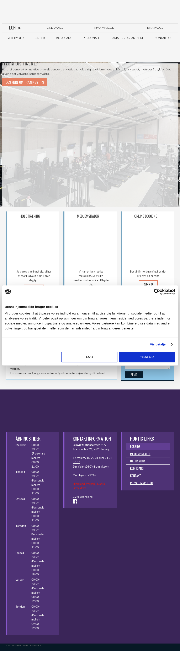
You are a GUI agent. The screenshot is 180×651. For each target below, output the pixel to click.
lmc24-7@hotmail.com (95, 466)
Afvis (89, 357)
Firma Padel (154, 27)
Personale (91, 37)
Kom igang (64, 37)
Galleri (40, 37)
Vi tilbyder (15, 37)
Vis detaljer (158, 344)
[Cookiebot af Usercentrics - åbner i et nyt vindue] (157, 292)
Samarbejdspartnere (127, 37)
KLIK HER (148, 284)
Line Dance (55, 27)
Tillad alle (147, 357)
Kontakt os (164, 37)
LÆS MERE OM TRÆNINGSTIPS (25, 82)
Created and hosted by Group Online (23, 645)
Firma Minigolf (104, 27)
